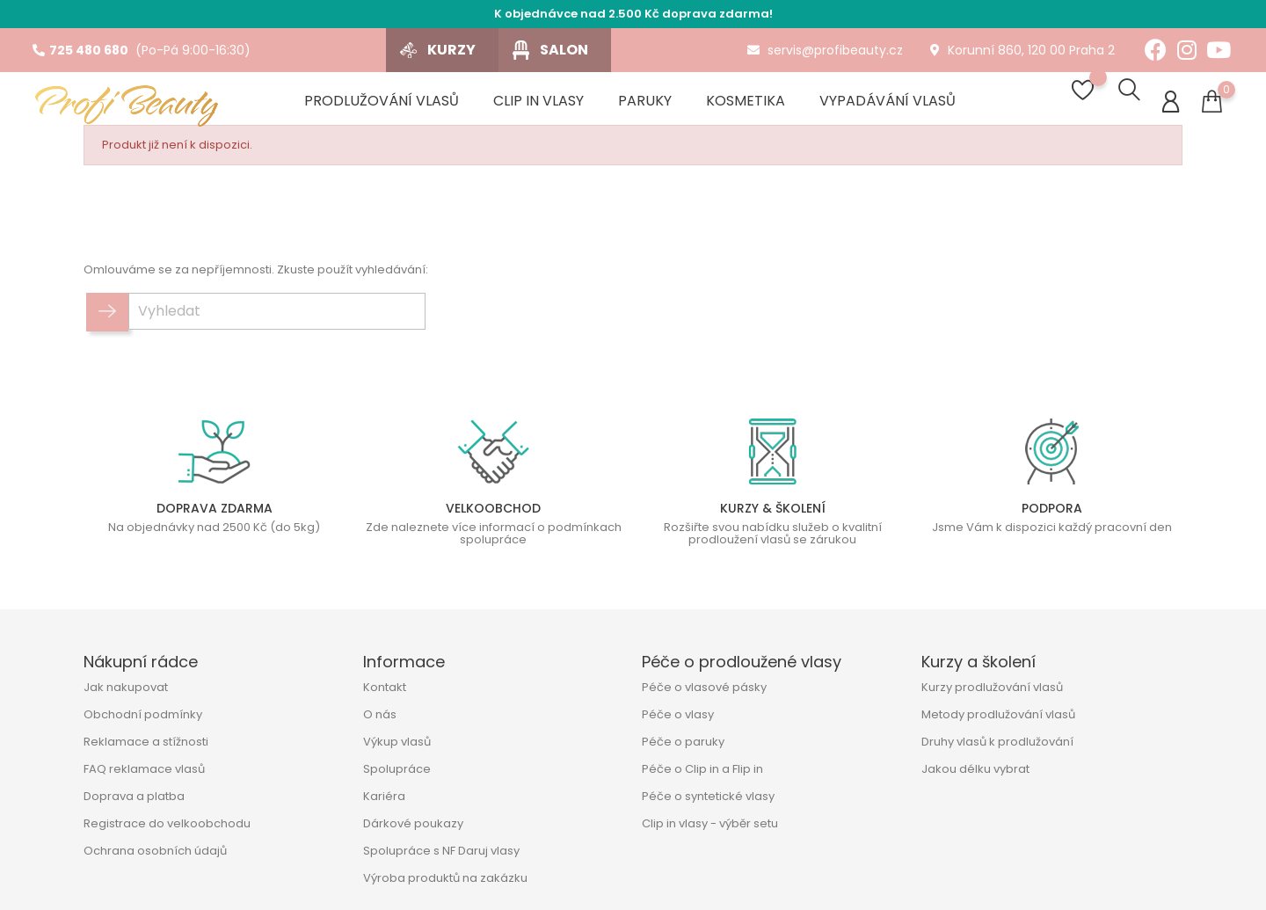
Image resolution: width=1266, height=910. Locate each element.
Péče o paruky (683, 741)
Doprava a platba (134, 796)
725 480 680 (80, 50)
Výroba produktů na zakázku (445, 878)
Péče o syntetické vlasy (708, 796)
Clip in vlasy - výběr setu (710, 823)
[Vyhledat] (277, 317)
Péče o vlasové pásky (704, 687)
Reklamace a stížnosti (146, 741)
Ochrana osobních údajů (155, 850)
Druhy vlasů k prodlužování (997, 741)
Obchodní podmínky (143, 714)
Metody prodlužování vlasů (998, 714)
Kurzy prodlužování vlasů (992, 687)
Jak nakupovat (126, 687)
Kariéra (384, 796)
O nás (380, 714)
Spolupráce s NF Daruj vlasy (441, 850)
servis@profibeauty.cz (825, 50)
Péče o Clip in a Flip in (702, 769)
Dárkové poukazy (413, 823)
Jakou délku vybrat (975, 769)
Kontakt (384, 687)
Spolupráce (397, 769)
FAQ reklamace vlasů (144, 769)
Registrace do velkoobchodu (167, 823)
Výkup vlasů (397, 741)
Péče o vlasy (678, 714)
